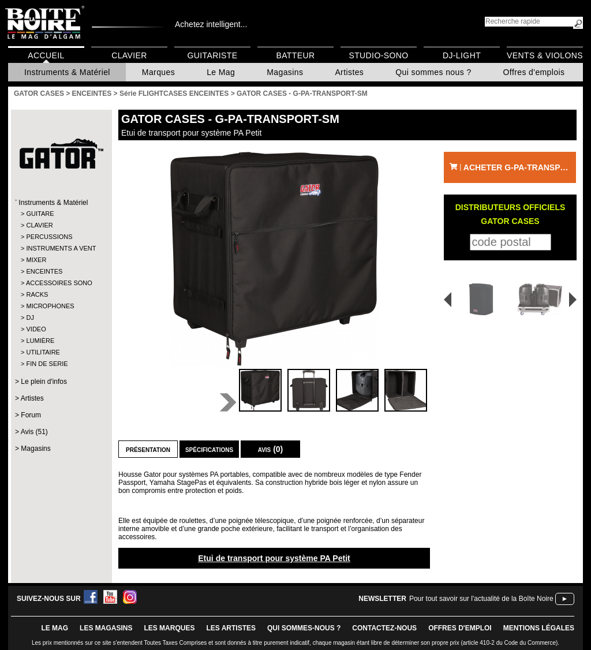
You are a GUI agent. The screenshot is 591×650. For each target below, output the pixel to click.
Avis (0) (270, 449)
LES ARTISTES (231, 628)
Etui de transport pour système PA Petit (274, 558)
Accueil (46, 55)
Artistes (349, 72)
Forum (31, 415)
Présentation (148, 449)
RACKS (37, 294)
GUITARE (40, 213)
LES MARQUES (169, 628)
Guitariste (213, 55)
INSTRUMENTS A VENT (61, 248)
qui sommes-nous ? (304, 628)
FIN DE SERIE (47, 363)
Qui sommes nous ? (433, 72)
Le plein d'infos (44, 382)
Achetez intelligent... (211, 24)
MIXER (36, 259)
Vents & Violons (545, 55)
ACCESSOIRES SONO (59, 282)
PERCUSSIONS (49, 236)
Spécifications (209, 449)
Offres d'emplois (534, 72)
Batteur (295, 55)
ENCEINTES (44, 271)
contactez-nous (384, 628)
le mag (54, 628)
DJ (29, 317)
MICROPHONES (50, 305)
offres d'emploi (460, 628)
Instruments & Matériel (67, 72)
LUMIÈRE (40, 340)
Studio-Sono (378, 55)
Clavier (129, 55)
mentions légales (538, 628)
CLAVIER (39, 225)
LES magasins (106, 628)
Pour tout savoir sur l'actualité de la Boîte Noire (481, 599)
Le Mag (221, 72)
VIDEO (36, 329)
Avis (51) (34, 432)
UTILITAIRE (42, 352)
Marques (158, 72)
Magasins (285, 72)
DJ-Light (462, 55)
